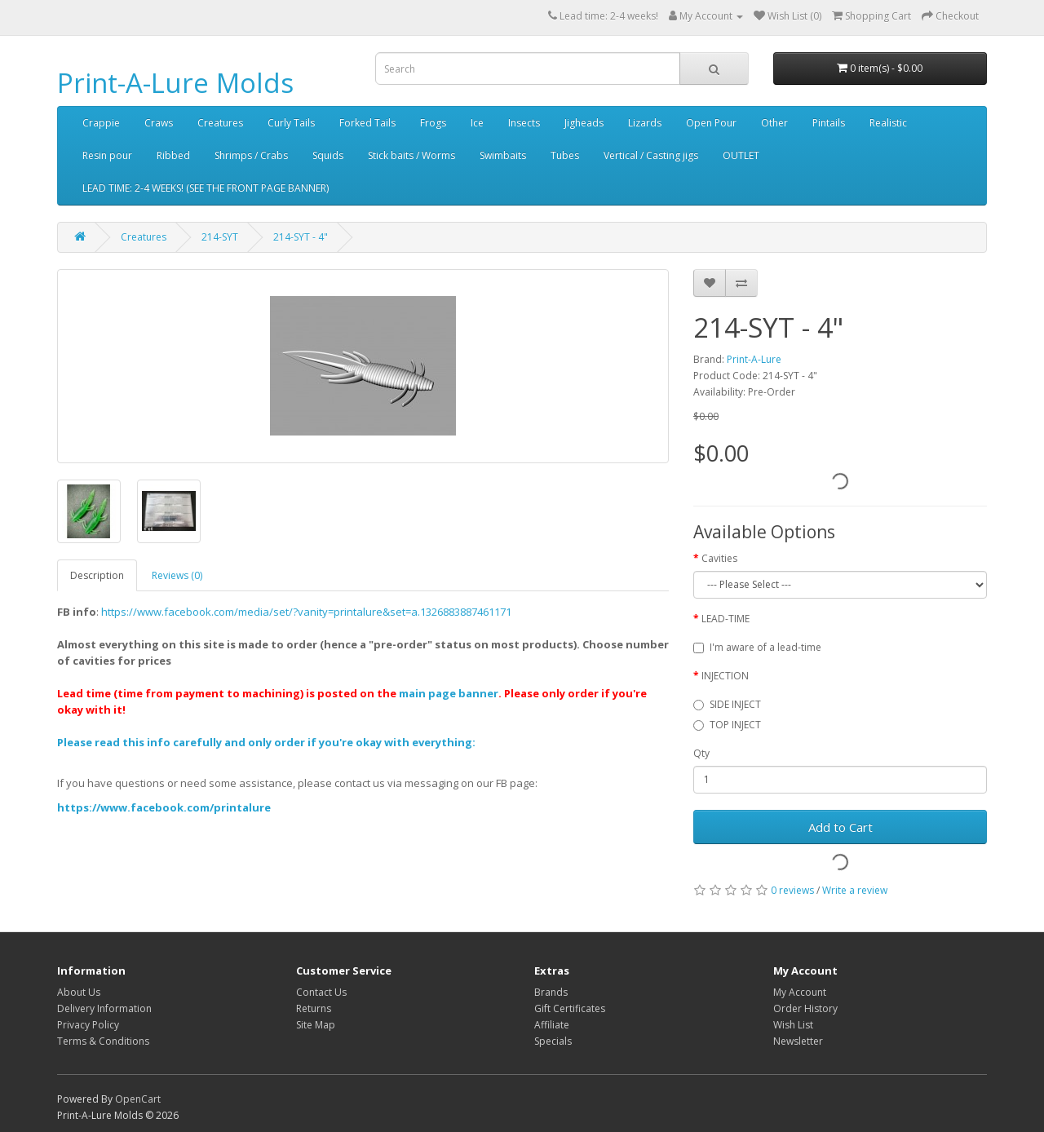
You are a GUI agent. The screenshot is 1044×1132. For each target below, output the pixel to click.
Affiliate (551, 1025)
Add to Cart (840, 827)
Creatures (220, 123)
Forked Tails (367, 123)
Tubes (565, 155)
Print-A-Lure (754, 359)
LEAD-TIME (725, 619)
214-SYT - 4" (300, 237)
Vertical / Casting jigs (651, 155)
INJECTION (725, 676)
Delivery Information (104, 1008)
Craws (158, 123)
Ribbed (173, 155)
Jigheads (584, 123)
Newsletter (798, 1041)
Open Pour (711, 123)
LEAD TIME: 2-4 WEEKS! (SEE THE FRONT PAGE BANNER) (205, 188)
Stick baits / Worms (411, 155)
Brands (551, 992)
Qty (701, 753)
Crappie (101, 123)
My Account (799, 992)
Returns (313, 1008)
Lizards (644, 123)
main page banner (448, 693)
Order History (805, 1008)
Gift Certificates (569, 1008)
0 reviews (792, 890)
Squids (327, 155)
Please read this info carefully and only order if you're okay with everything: (266, 742)
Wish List (793, 1025)
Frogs (433, 123)
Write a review (854, 890)
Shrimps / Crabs (251, 155)
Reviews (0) (177, 575)
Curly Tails (291, 123)
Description (97, 575)
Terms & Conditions (103, 1041)
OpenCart (138, 1099)
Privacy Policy (88, 1025)
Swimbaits (503, 155)
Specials (553, 1041)
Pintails (828, 123)
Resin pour (107, 155)
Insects (524, 123)
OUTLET (741, 155)
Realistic (888, 123)
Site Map (315, 1025)
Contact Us (321, 992)
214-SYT (219, 237)
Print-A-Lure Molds (175, 82)
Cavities (719, 558)
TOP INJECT (727, 725)
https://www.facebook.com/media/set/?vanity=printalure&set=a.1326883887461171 (306, 611)
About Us (78, 992)
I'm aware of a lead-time (757, 647)
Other (774, 123)
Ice (477, 123)
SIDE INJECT (727, 704)
